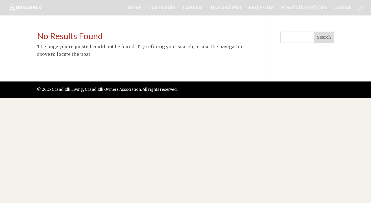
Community (162, 8)
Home (134, 8)
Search (324, 37)
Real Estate (260, 8)
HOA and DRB (226, 8)
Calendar (193, 8)
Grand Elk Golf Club (303, 8)
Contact (342, 8)
